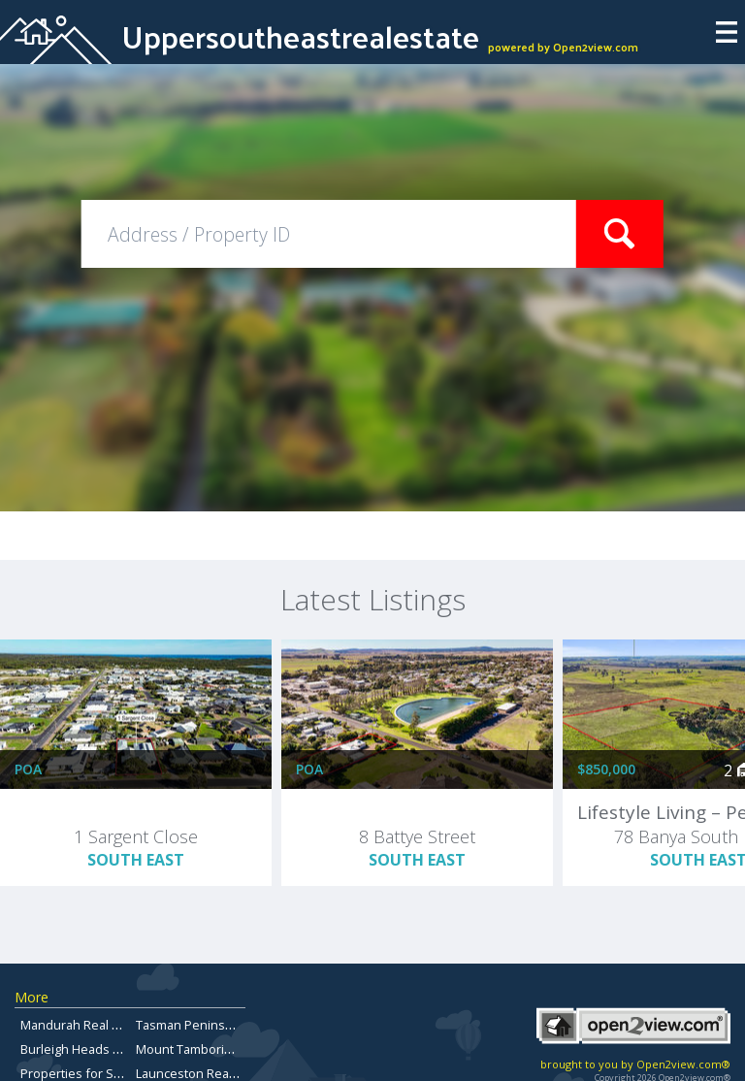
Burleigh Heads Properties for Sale (121, 1049)
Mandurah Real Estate (83, 1024)
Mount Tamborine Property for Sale (238, 1049)
